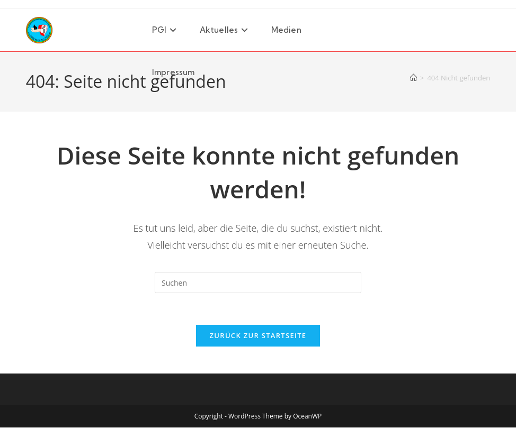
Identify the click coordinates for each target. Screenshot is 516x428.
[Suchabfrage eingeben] (258, 282)
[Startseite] (413, 78)
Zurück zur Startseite (258, 336)
